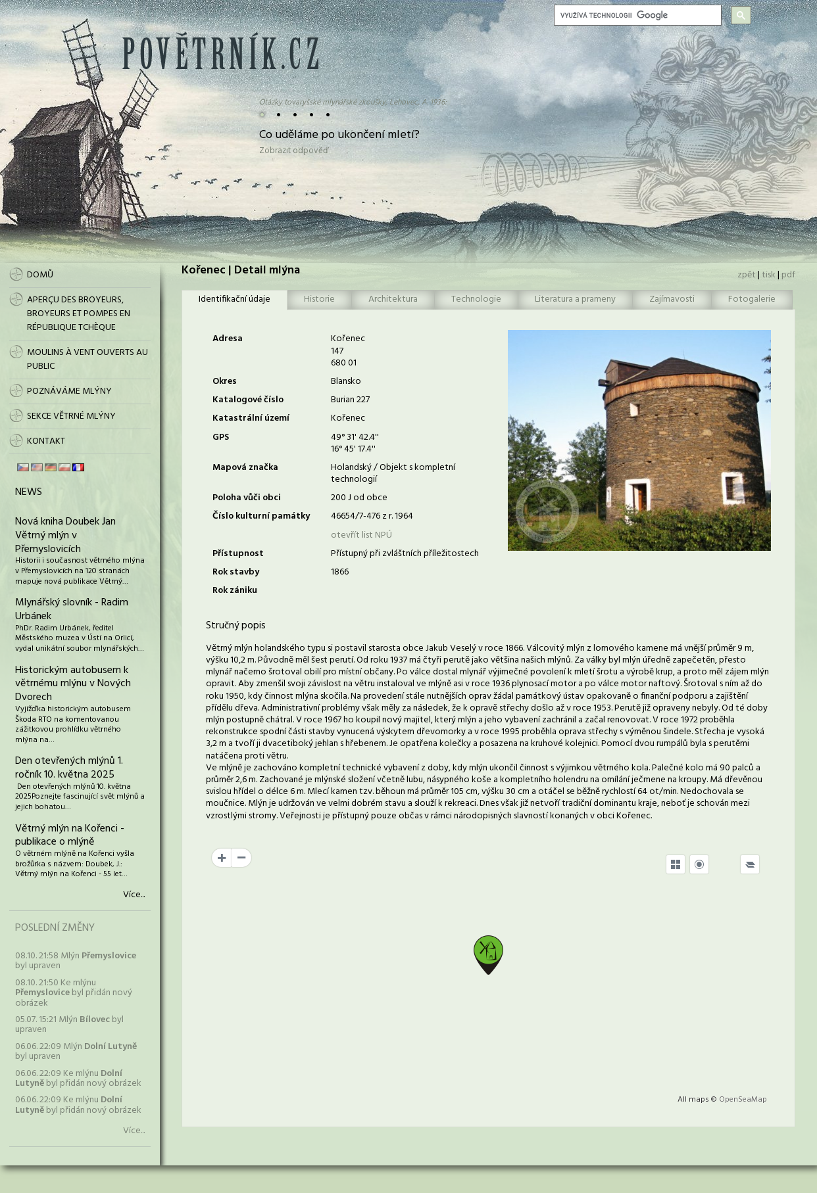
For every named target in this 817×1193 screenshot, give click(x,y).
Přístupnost (238, 553)
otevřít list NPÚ (361, 535)
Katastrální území (250, 418)
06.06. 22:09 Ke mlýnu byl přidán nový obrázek (78, 1078)
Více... (134, 895)
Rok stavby (235, 572)
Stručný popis (236, 626)
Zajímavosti (672, 299)
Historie (319, 299)
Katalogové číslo (248, 400)
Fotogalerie (752, 299)
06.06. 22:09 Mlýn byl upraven (76, 1051)
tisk (769, 275)
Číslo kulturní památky (261, 516)
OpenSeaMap (743, 1099)
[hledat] (636, 15)
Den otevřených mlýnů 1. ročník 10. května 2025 (69, 768)
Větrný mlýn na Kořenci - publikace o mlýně (69, 835)
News (28, 492)
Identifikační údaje (234, 299)
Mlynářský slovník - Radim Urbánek (71, 609)
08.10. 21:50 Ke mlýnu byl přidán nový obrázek (73, 993)
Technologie (476, 299)
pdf (788, 275)
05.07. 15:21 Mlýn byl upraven (69, 1024)
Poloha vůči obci (246, 497)
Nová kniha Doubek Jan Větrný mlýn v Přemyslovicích (65, 535)
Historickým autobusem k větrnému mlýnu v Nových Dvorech (73, 684)
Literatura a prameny (575, 299)
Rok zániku (234, 590)
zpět (746, 275)
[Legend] (750, 864)
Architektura (393, 299)
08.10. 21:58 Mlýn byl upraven (75, 960)
